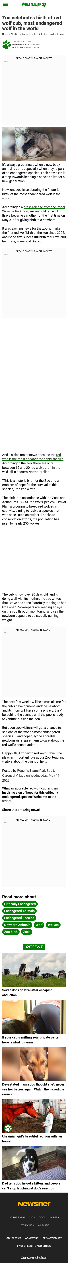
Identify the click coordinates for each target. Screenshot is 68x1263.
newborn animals (17, 925)
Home (5, 34)
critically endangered (20, 904)
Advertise (31, 1238)
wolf (39, 925)
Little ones (26, 1225)
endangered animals (19, 911)
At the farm (17, 1217)
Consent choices (34, 1258)
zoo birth (11, 932)
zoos (26, 932)
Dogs (42, 1217)
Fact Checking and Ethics (34, 1246)
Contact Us (13, 1238)
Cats (32, 1217)
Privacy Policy (52, 1238)
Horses (54, 1217)
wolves (53, 925)
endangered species (19, 918)
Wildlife (15, 34)
